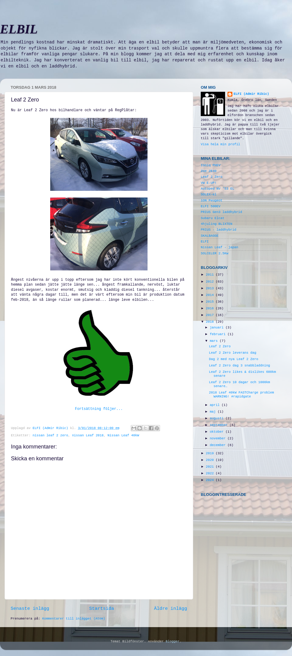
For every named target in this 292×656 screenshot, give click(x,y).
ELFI (205, 241)
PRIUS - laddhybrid (218, 230)
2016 (211, 308)
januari (218, 327)
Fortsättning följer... (99, 409)
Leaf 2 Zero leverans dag (232, 353)
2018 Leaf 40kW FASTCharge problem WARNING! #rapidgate (241, 394)
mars (215, 341)
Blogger (172, 641)
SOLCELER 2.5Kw (214, 253)
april (216, 405)
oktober (218, 432)
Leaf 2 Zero (211, 177)
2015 (211, 302)
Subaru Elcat (212, 218)
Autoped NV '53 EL (217, 189)
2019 (211, 453)
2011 (211, 274)
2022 (211, 473)
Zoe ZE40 (209, 171)
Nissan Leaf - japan (219, 247)
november (219, 438)
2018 (211, 322)
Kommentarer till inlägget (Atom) (73, 618)
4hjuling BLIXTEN (216, 224)
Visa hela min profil (220, 144)
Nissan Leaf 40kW (123, 435)
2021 (211, 467)
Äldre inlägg (170, 608)
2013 (211, 288)
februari (219, 334)
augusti (218, 418)
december (219, 445)
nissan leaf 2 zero (50, 435)
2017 (211, 315)
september (220, 425)
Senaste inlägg (30, 608)
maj (214, 412)
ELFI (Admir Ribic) (51, 428)
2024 (211, 480)
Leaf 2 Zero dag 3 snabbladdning (239, 365)
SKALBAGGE (209, 236)
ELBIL (19, 29)
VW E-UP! (209, 183)
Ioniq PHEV (211, 165)
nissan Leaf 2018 (88, 435)
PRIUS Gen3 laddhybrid (221, 212)
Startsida (101, 608)
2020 (211, 460)
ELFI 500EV (211, 206)
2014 (211, 295)
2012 (211, 281)
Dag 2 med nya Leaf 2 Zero (233, 359)
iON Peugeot (211, 200)
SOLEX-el (209, 194)
